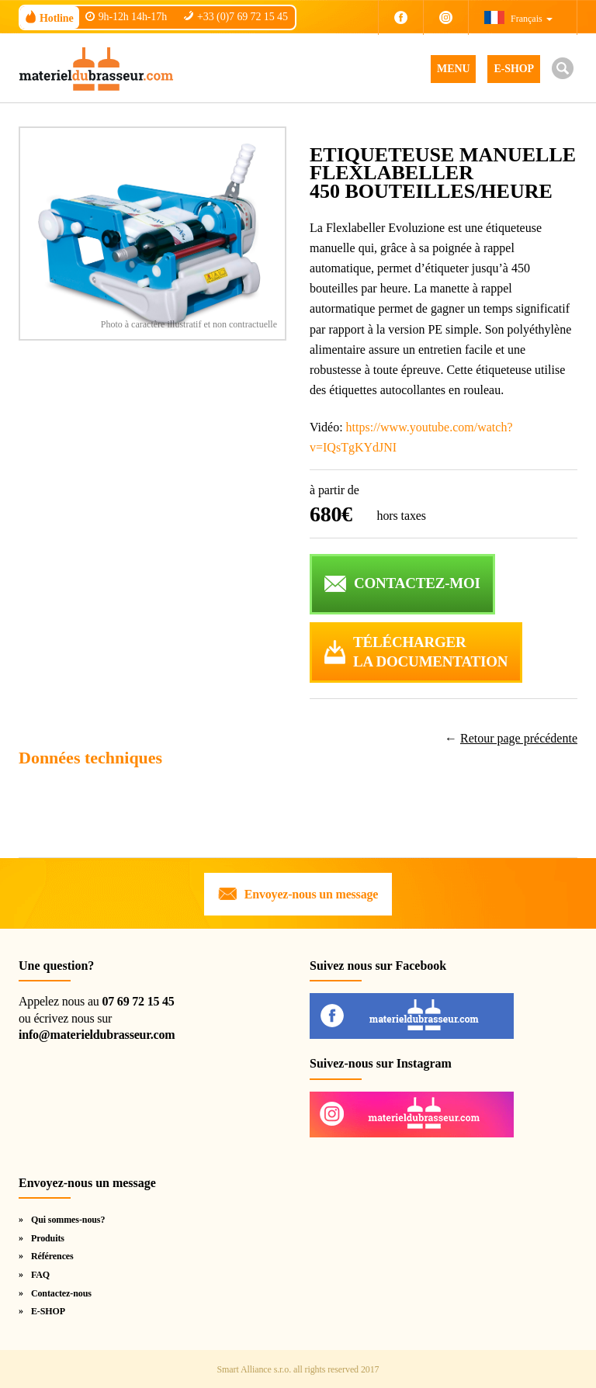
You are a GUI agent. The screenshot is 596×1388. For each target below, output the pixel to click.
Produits (47, 1238)
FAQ (40, 1274)
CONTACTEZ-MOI (417, 583)
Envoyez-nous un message (311, 894)
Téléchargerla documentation (430, 652)
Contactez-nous (61, 1293)
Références (52, 1256)
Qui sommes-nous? (68, 1219)
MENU (453, 68)
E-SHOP (514, 68)
